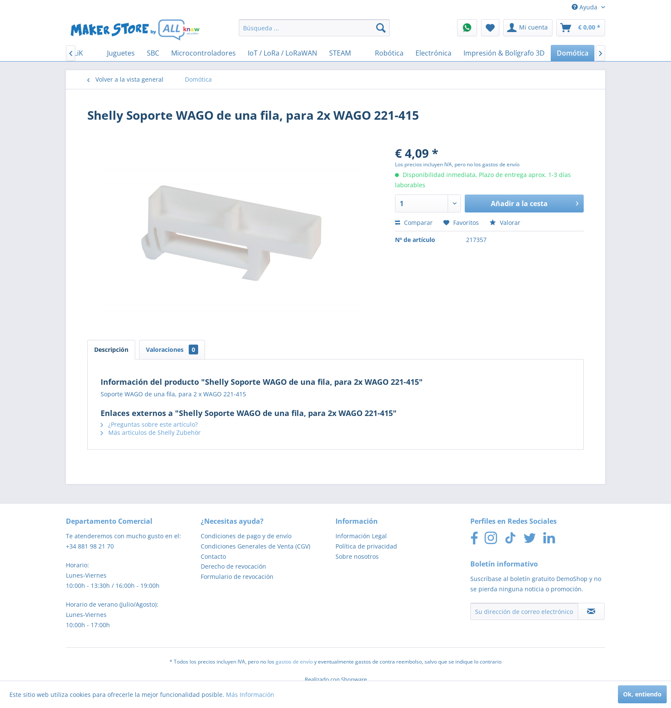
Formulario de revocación (237, 576)
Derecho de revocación (233, 566)
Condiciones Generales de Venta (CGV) (255, 546)
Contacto (213, 556)
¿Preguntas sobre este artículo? (149, 424)
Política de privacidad (366, 546)
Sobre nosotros (357, 556)
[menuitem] (314, 27)
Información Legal (361, 536)
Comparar (414, 222)
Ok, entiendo (642, 694)
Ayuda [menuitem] (585, 7)
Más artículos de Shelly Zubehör (151, 432)
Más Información (250, 694)
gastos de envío (294, 661)
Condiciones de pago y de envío (246, 536)
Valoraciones (172, 349)
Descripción (111, 349)
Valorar (505, 222)
